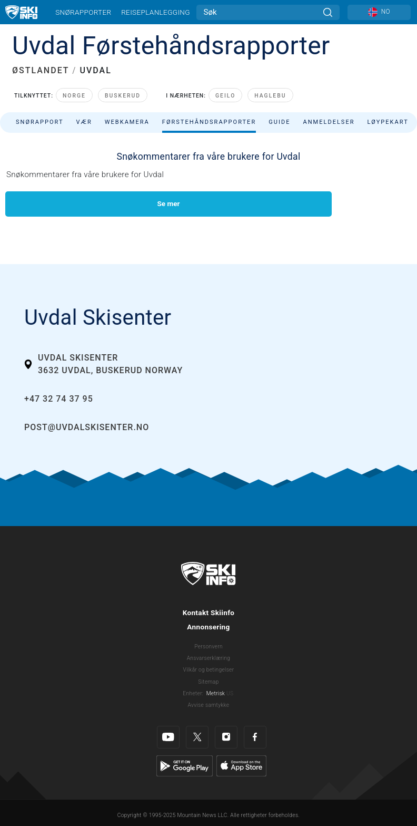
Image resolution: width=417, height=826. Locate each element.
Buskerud (123, 95)
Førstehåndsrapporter (209, 122)
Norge (74, 95)
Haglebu (270, 95)
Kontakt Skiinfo (209, 612)
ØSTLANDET (40, 70)
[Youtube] (168, 737)
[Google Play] (184, 765)
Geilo (225, 95)
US (229, 693)
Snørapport (40, 122)
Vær (84, 122)
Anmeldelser (328, 122)
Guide (279, 122)
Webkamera (127, 122)
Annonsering (208, 627)
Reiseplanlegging (155, 12)
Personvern (208, 646)
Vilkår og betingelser (208, 670)
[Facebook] (255, 737)
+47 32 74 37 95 (58, 399)
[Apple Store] (241, 765)
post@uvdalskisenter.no (86, 427)
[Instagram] (226, 737)
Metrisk (215, 693)
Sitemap (208, 682)
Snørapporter (83, 12)
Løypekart (388, 122)
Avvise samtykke (209, 705)
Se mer (168, 203)
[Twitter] (197, 737)
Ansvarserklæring (209, 658)
